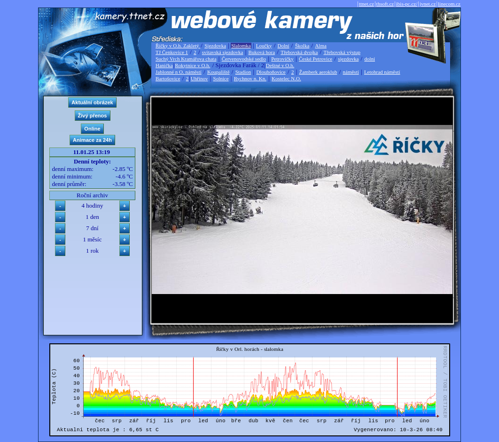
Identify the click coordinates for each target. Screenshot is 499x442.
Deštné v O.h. (280, 65)
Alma (320, 45)
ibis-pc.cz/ (407, 4)
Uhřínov (199, 78)
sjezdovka (348, 59)
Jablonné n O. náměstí (179, 72)
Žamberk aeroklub (318, 72)
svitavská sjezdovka (222, 52)
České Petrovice (315, 59)
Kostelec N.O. (286, 78)
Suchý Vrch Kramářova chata (186, 59)
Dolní (283, 45)
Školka (302, 45)
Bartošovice (168, 78)
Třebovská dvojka (299, 52)
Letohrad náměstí (382, 72)
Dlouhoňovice (270, 72)
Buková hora (262, 52)
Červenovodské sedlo (244, 59)
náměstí (351, 72)
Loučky (264, 45)
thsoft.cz (385, 4)
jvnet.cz (428, 4)
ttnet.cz (366, 4)
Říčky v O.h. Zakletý (178, 45)
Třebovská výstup (341, 52)
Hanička (164, 65)
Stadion (243, 72)
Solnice (221, 78)
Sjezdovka (215, 45)
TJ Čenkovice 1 (172, 52)
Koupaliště (218, 72)
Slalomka (241, 45)
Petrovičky (282, 59)
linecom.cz (449, 4)
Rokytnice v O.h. (192, 65)
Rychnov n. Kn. (250, 78)
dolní (369, 59)
